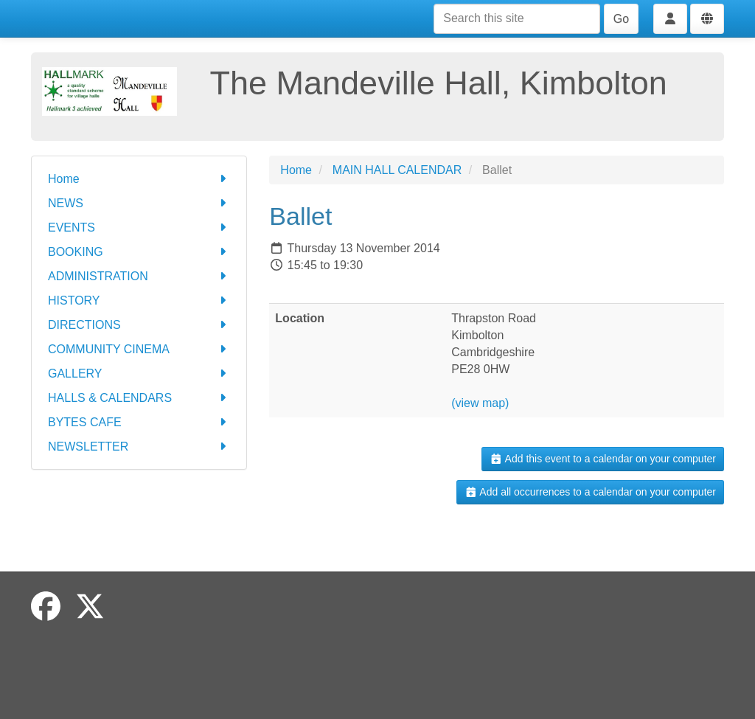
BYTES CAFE (139, 422)
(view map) (480, 403)
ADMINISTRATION (139, 276)
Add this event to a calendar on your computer (603, 459)
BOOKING (139, 251)
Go (621, 19)
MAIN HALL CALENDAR (397, 170)
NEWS (139, 203)
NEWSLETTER (139, 446)
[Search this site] (517, 19)
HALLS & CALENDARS (139, 397)
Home (139, 178)
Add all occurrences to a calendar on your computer (590, 492)
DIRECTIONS (139, 324)
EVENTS (139, 227)
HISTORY (139, 300)
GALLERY (139, 373)
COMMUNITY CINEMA (139, 349)
